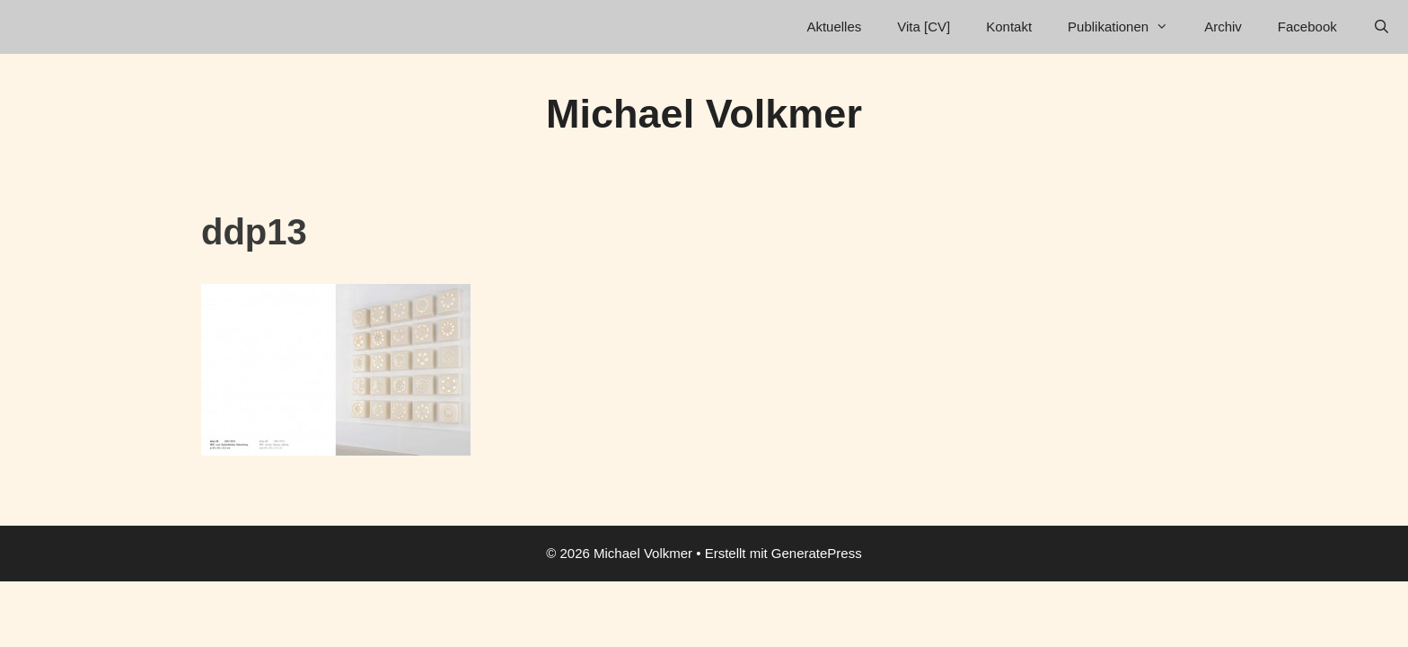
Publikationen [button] (1127, 27)
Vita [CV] (923, 26)
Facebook (1307, 26)
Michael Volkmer (704, 114)
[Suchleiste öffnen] (1381, 27)
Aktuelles (833, 26)
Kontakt (1009, 26)
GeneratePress (816, 553)
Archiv (1223, 26)
